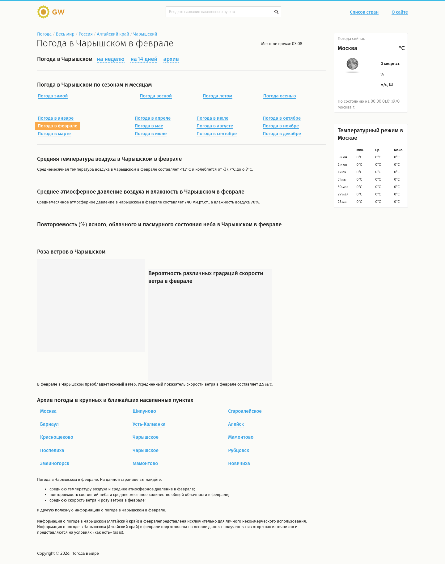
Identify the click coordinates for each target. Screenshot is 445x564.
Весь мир (65, 33)
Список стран (364, 12)
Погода (44, 33)
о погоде (71, 521)
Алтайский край (113, 33)
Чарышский (145, 33)
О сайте (400, 12)
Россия (85, 33)
